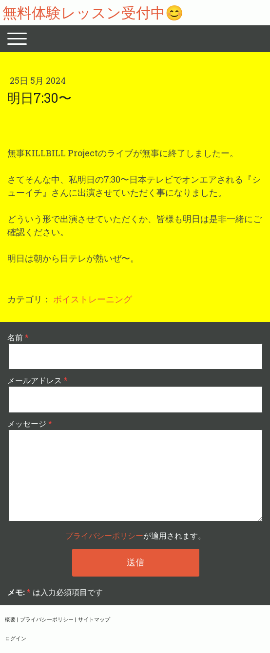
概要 (10, 619)
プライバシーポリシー (104, 535)
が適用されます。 (135, 535)
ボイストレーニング (92, 299)
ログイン (15, 638)
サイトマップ (94, 619)
